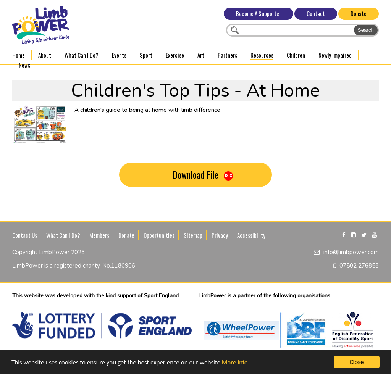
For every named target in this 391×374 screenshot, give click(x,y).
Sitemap (193, 235)
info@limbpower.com (351, 252)
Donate (359, 13)
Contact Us (24, 235)
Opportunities (159, 235)
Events (119, 55)
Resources (261, 55)
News (24, 65)
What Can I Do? (82, 55)
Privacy (220, 235)
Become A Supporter (258, 13)
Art (200, 55)
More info (235, 362)
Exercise (175, 55)
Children (296, 55)
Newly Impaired (335, 55)
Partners (227, 55)
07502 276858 (359, 265)
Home (18, 55)
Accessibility (251, 235)
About (44, 55)
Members (99, 235)
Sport (146, 55)
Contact (316, 13)
